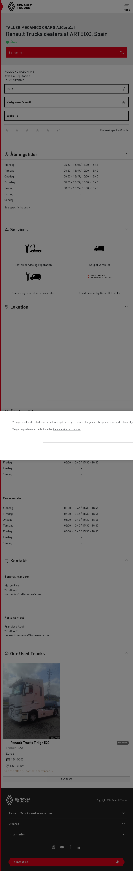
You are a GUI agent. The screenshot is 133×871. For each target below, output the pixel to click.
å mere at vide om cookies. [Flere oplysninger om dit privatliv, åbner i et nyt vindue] (67, 429)
